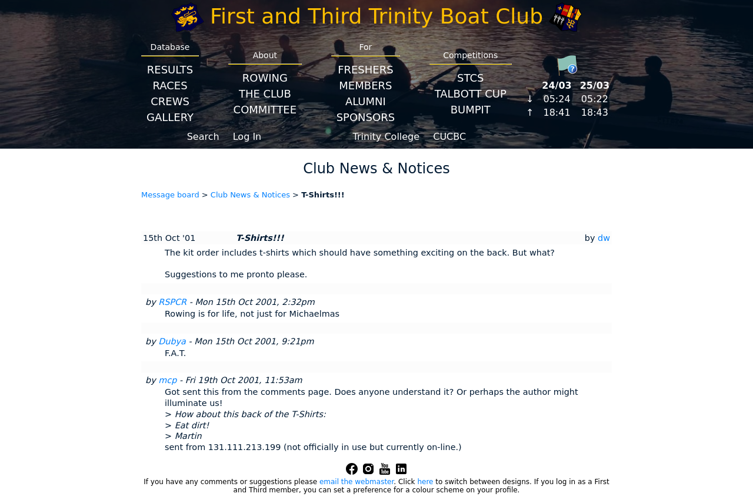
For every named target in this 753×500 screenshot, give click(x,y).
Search (203, 136)
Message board (170, 194)
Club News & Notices (250, 194)
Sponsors (365, 117)
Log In (247, 136)
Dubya (172, 341)
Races (169, 85)
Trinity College (386, 136)
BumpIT (471, 109)
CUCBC (449, 136)
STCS (470, 78)
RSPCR (172, 302)
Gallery (170, 117)
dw (604, 238)
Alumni (365, 101)
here (425, 482)
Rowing (265, 78)
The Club (265, 94)
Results (170, 69)
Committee (265, 109)
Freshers (366, 69)
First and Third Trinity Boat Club (376, 16)
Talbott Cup (471, 94)
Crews (170, 101)
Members (365, 85)
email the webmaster (356, 482)
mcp (167, 380)
